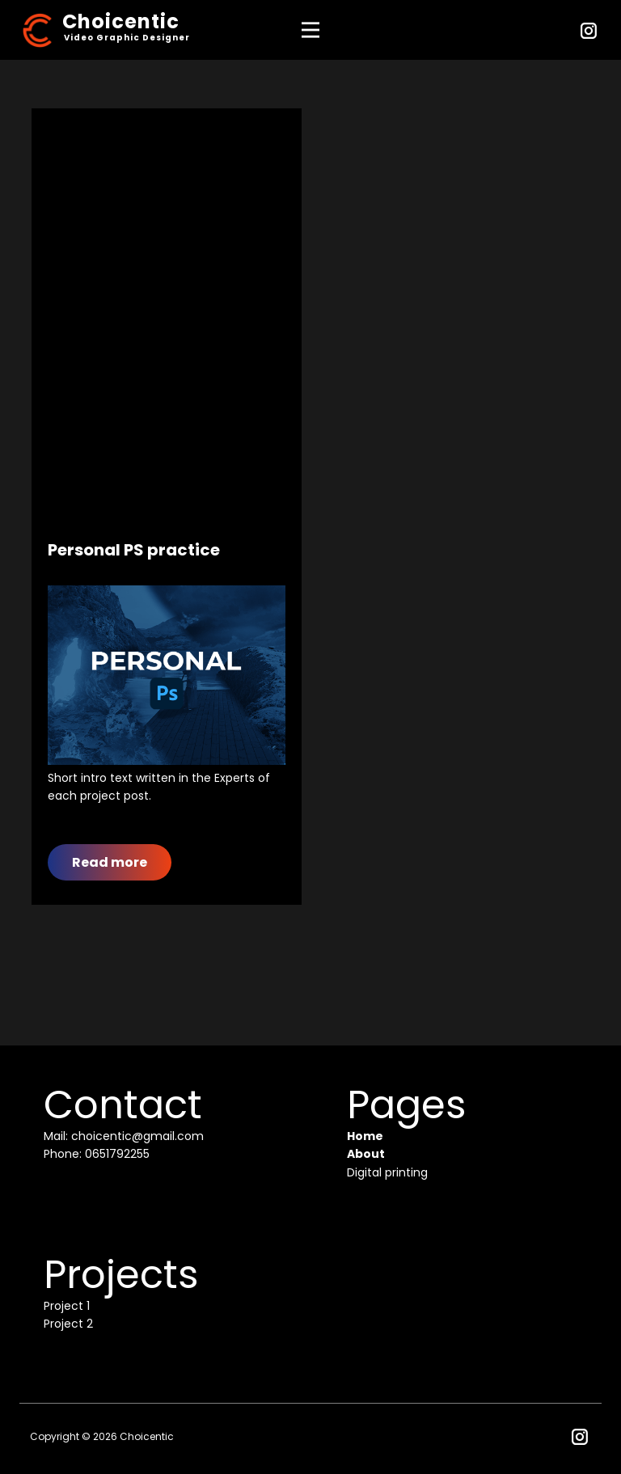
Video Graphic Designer (127, 38)
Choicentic (121, 21)
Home (365, 1136)
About (366, 1154)
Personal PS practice (134, 549)
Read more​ (109, 862)
